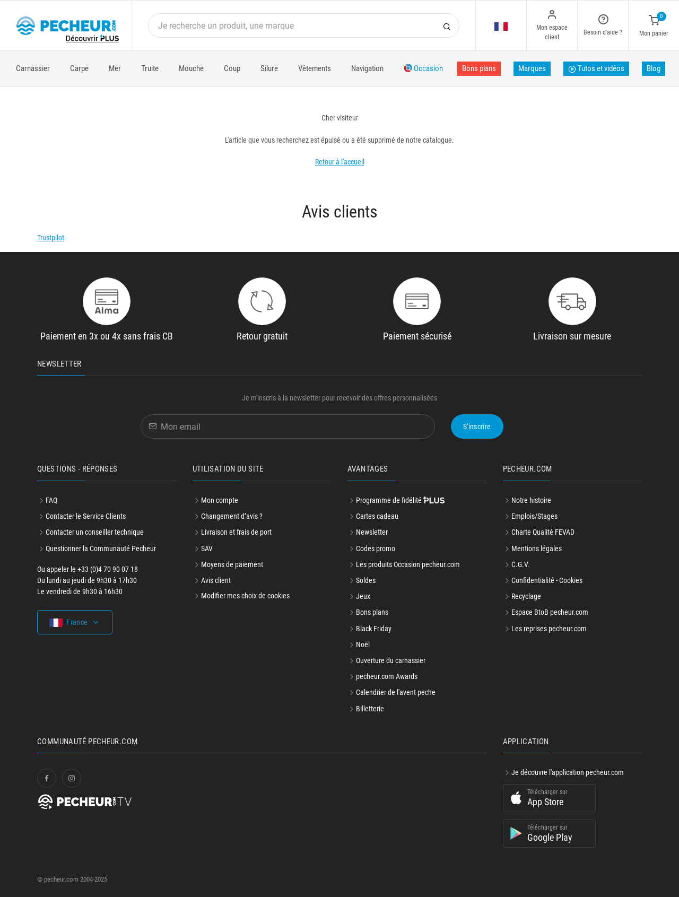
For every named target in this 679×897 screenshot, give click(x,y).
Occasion (423, 68)
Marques (532, 68)
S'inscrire (477, 426)
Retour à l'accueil (339, 162)
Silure (269, 68)
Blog (653, 68)
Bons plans (479, 68)
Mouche (191, 68)
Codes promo (375, 548)
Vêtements (314, 68)
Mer (115, 68)
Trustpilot (50, 237)
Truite (150, 68)
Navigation (367, 68)
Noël (363, 644)
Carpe (79, 68)
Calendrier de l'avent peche (396, 692)
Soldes (366, 580)
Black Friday (373, 628)
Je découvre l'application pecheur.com (567, 772)
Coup (232, 68)
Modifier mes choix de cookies (245, 595)
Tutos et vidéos (596, 69)
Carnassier (33, 68)
